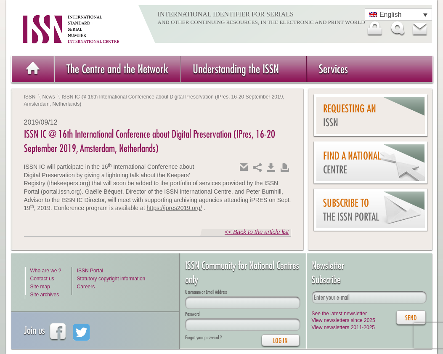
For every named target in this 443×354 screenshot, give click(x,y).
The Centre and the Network (117, 68)
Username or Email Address (206, 292)
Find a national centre (352, 162)
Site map (40, 287)
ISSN (30, 97)
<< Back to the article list (257, 232)
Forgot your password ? (203, 337)
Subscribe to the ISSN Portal (351, 210)
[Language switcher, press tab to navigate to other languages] (398, 14)
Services (333, 68)
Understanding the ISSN (236, 68)
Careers (86, 287)
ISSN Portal (90, 271)
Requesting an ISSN (349, 115)
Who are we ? (45, 271)
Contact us (42, 279)
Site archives (44, 295)
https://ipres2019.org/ (174, 208)
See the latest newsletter (339, 314)
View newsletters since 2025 (343, 320)
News (48, 97)
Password (192, 314)
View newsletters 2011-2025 (343, 327)
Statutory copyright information (111, 279)
